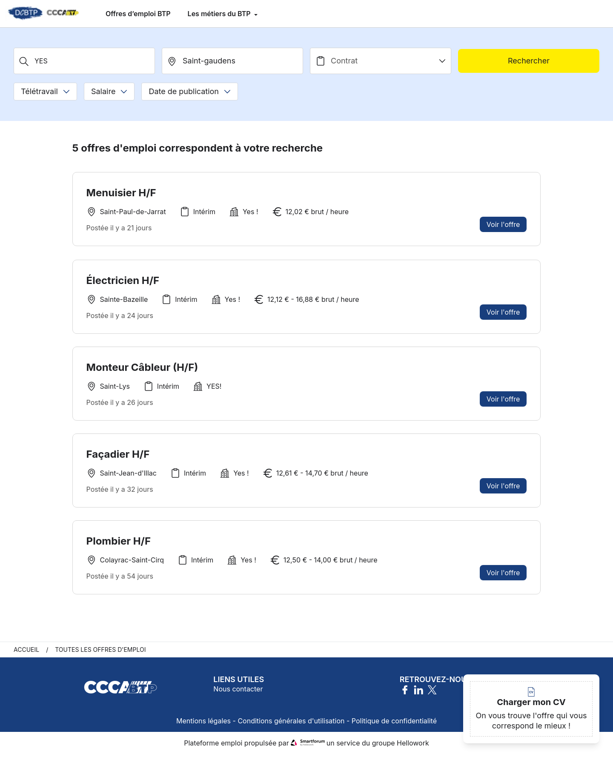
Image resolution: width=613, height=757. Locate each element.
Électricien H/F (123, 280)
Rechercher (529, 60)
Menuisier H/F (121, 192)
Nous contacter (238, 692)
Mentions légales (203, 724)
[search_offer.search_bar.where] (232, 61)
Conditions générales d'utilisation (291, 724)
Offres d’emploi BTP (138, 13)
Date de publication (190, 91)
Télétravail (45, 91)
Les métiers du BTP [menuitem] (220, 13)
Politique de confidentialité (394, 724)
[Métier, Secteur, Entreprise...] (84, 61)
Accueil (26, 652)
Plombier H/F (118, 546)
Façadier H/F (118, 459)
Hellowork (413, 746)
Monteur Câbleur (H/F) (142, 371)
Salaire (109, 91)
